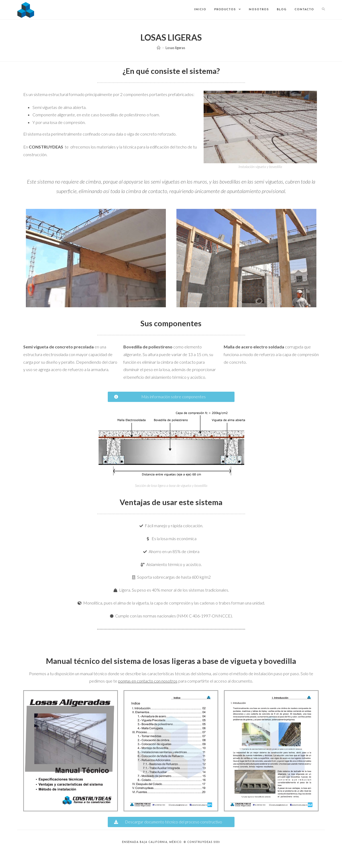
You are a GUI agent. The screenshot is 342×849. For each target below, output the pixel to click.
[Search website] (323, 10)
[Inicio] (158, 48)
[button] (171, 397)
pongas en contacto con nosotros (147, 680)
